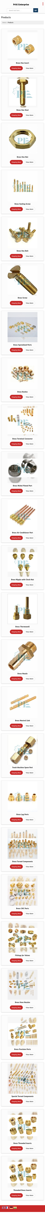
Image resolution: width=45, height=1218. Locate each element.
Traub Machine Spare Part (22, 767)
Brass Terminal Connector (22, 439)
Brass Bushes (22, 392)
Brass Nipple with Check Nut (22, 579)
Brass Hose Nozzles (22, 1002)
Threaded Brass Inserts (22, 1190)
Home (4, 22)
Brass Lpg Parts (22, 814)
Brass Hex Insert (22, 63)
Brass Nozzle (22, 673)
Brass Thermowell (22, 626)
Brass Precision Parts (22, 1049)
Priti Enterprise (21, 4)
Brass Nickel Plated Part (22, 486)
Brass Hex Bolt (22, 251)
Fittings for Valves (22, 955)
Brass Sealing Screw (22, 204)
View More (29, 68)
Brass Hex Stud (22, 110)
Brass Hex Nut (22, 157)
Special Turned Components (22, 1096)
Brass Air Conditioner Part (22, 532)
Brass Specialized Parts (22, 345)
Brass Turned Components (22, 861)
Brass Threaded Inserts (22, 1143)
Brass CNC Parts (22, 908)
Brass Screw (22, 298)
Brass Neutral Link (22, 720)
